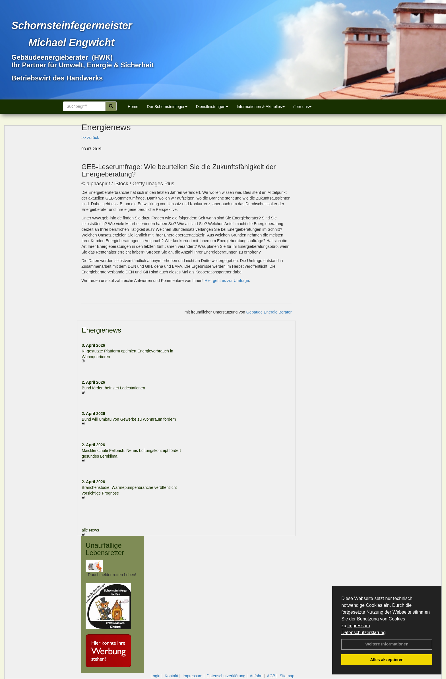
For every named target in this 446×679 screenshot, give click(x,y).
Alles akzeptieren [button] (387, 659)
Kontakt (171, 676)
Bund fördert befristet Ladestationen (113, 388)
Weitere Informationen (386, 644)
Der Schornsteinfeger (167, 106)
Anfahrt (256, 676)
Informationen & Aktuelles (261, 106)
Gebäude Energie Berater (269, 312)
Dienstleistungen (212, 106)
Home (133, 106)
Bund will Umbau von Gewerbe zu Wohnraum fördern (129, 419)
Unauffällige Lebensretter (105, 549)
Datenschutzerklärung (363, 632)
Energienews (101, 330)
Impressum (358, 625)
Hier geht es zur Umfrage (227, 280)
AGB (271, 676)
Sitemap (287, 676)
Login (155, 676)
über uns (302, 106)
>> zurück (90, 137)
